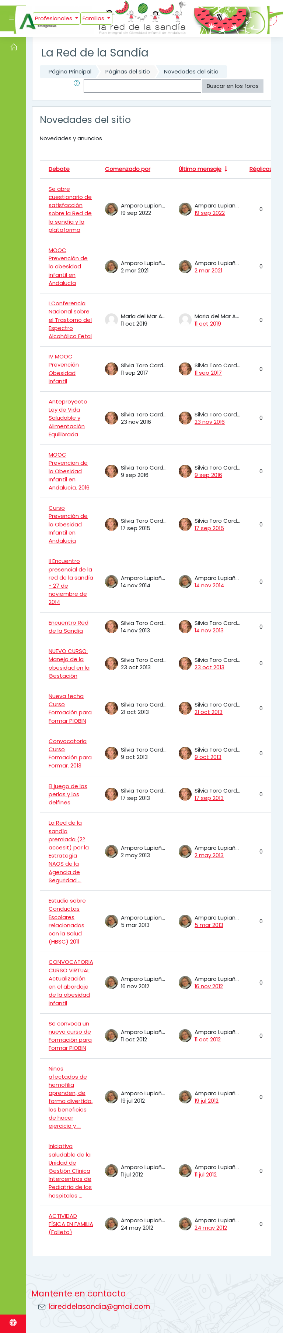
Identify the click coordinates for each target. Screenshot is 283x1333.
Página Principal (70, 71)
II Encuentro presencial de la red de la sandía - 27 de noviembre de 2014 (71, 581)
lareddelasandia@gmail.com (99, 1307)
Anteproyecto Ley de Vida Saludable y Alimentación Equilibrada (68, 418)
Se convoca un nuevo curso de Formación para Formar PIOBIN (70, 1036)
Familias (94, 18)
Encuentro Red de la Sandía (68, 627)
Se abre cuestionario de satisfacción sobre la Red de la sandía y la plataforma (70, 209)
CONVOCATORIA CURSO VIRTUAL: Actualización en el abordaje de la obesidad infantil (71, 982)
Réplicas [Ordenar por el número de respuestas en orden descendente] (260, 169)
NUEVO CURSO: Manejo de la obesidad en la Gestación (69, 663)
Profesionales (54, 18)
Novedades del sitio (191, 71)
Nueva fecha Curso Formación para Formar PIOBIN (70, 708)
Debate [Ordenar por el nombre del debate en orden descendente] (59, 169)
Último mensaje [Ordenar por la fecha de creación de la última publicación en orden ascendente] (200, 169)
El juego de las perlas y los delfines (68, 794)
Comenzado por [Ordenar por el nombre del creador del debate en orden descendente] (127, 169)
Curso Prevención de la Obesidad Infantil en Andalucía (68, 524)
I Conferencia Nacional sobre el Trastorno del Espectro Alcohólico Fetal (70, 319)
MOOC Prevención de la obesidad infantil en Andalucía (68, 266)
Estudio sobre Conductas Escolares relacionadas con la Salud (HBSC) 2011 (67, 921)
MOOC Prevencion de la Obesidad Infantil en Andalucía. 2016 (69, 471)
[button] (78, 86)
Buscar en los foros (233, 86)
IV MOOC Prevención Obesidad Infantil (64, 369)
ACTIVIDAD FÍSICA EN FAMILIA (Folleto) (71, 1224)
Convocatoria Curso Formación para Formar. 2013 (70, 753)
